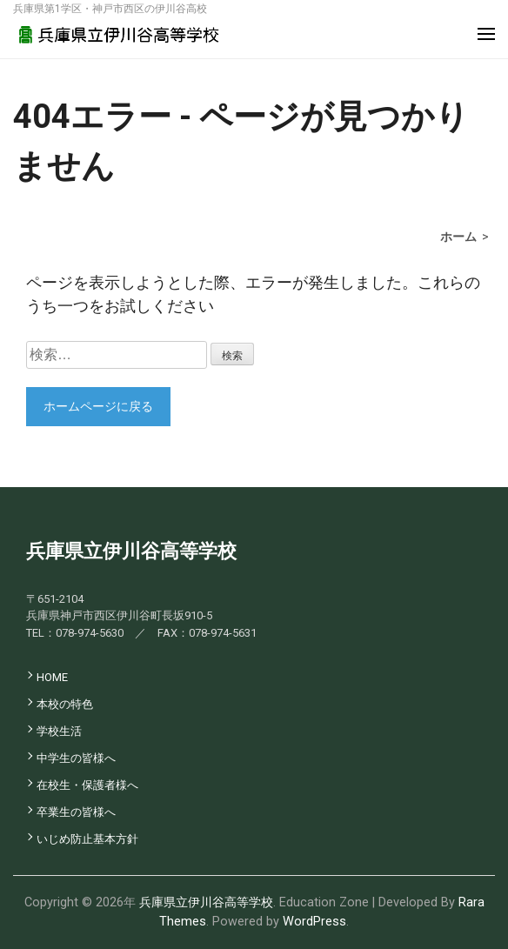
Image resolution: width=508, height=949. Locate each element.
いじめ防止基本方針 (87, 838)
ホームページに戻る (98, 406)
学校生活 (59, 731)
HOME (52, 677)
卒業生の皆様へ (76, 812)
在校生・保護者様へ (87, 785)
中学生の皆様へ (76, 758)
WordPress (314, 921)
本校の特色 (65, 704)
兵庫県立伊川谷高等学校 (206, 902)
